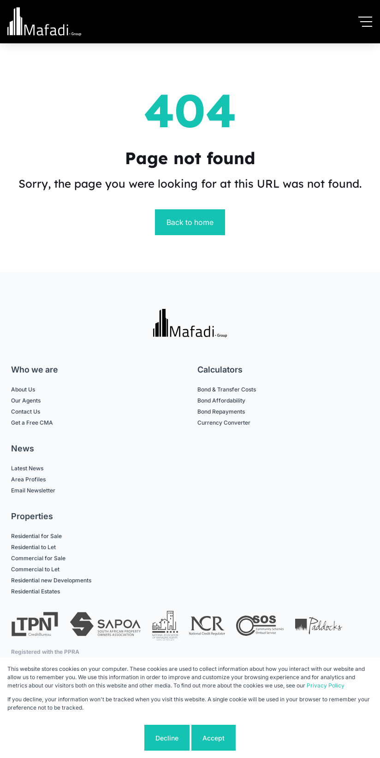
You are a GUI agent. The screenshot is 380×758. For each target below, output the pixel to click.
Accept (213, 738)
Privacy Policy (325, 685)
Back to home (190, 222)
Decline (166, 738)
